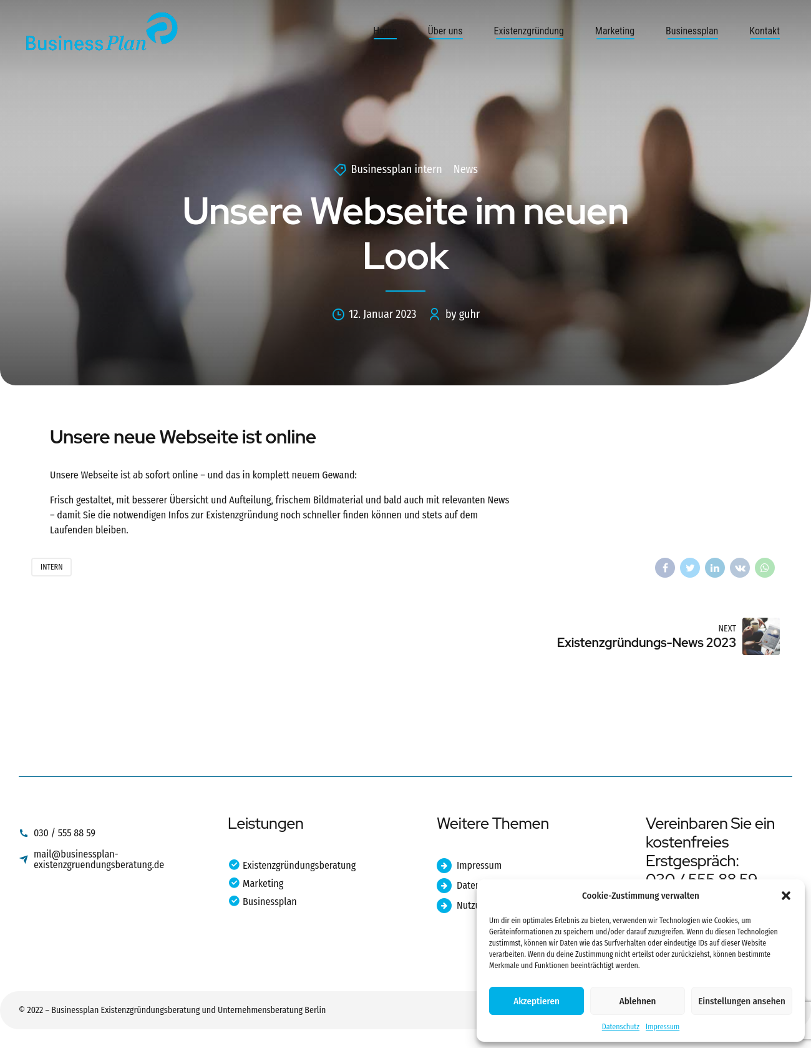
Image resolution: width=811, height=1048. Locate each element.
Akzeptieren (536, 1001)
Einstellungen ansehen (741, 1001)
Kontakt (764, 31)
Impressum (662, 1026)
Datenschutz (620, 1026)
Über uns (445, 31)
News (466, 169)
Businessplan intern (396, 169)
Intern (51, 567)
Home (385, 31)
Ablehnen (637, 1001)
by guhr (462, 314)
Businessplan (692, 31)
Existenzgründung (528, 31)
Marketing (614, 31)
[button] (786, 895)
